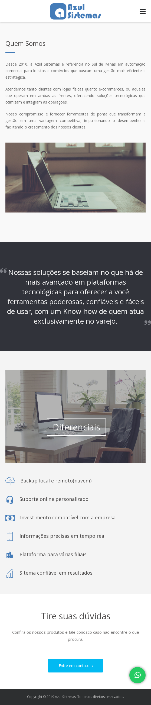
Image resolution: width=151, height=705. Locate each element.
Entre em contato (77, 665)
